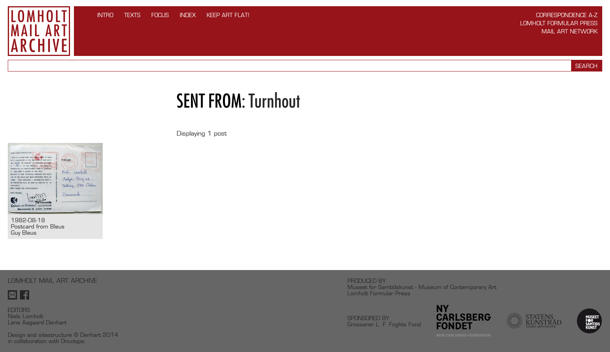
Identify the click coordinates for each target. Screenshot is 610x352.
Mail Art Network (570, 31)
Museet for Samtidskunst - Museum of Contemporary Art (421, 287)
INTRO (105, 15)
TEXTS (132, 15)
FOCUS (160, 15)
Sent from (209, 101)
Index (188, 15)
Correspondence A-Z (567, 15)
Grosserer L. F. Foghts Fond (384, 324)
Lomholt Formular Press (559, 23)
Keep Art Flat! (228, 15)
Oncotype (72, 341)
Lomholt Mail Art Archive (39, 31)
